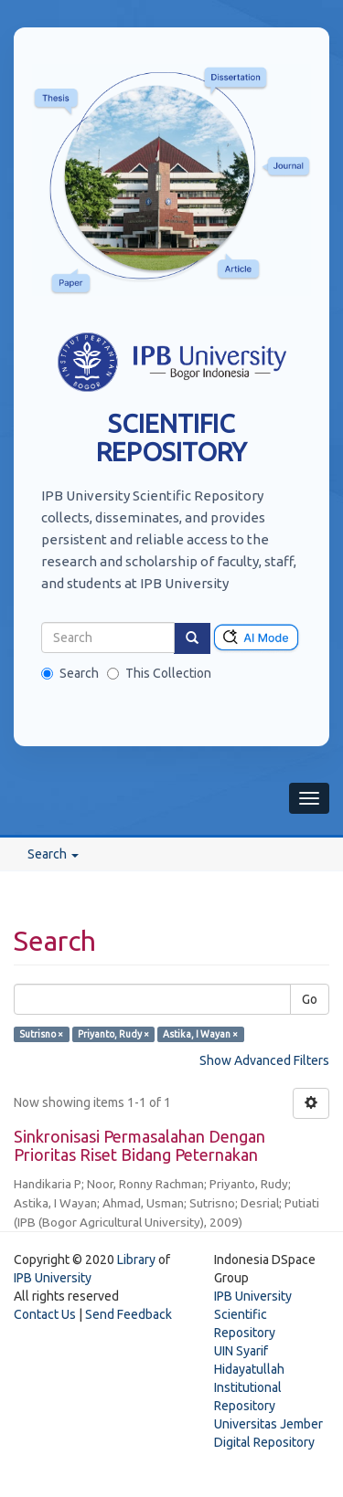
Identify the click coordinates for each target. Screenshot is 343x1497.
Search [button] (53, 854)
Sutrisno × (41, 1033)
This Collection (159, 673)
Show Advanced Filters (264, 1060)
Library (136, 1259)
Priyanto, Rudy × (113, 1033)
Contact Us (45, 1314)
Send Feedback (128, 1314)
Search (70, 673)
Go (309, 999)
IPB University (52, 1277)
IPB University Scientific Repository (253, 1314)
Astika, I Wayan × (200, 1033)
